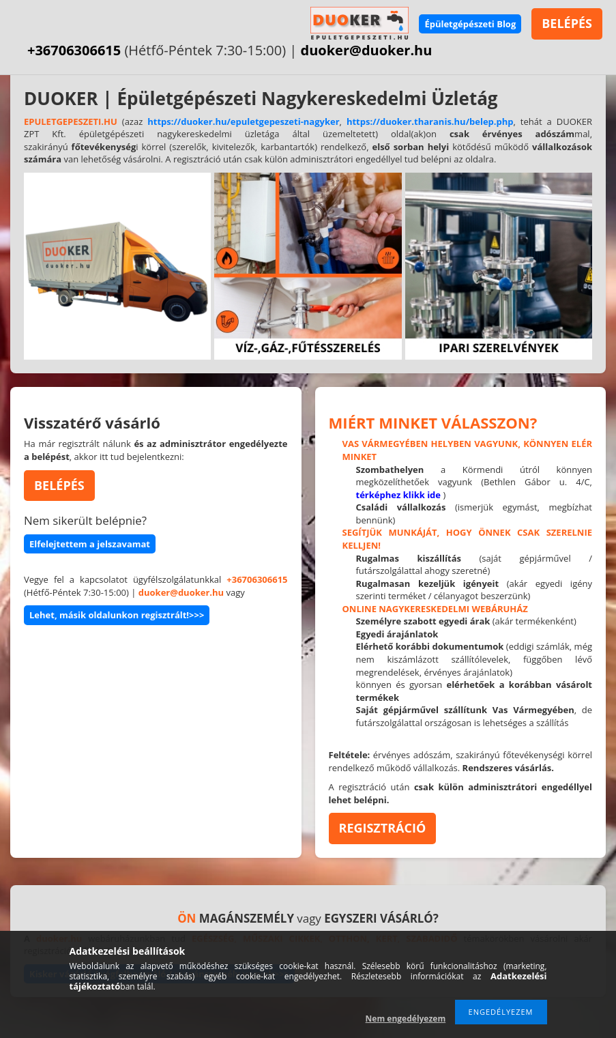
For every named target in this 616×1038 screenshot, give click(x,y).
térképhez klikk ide (398, 495)
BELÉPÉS (567, 23)
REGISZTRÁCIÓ (382, 828)
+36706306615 (74, 50)
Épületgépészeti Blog (470, 24)
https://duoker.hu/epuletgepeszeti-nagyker (243, 121)
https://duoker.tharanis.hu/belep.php (430, 121)
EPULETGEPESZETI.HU (70, 121)
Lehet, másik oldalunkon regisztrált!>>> (116, 615)
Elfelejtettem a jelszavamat (89, 544)
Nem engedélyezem (406, 1018)
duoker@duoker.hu (366, 50)
